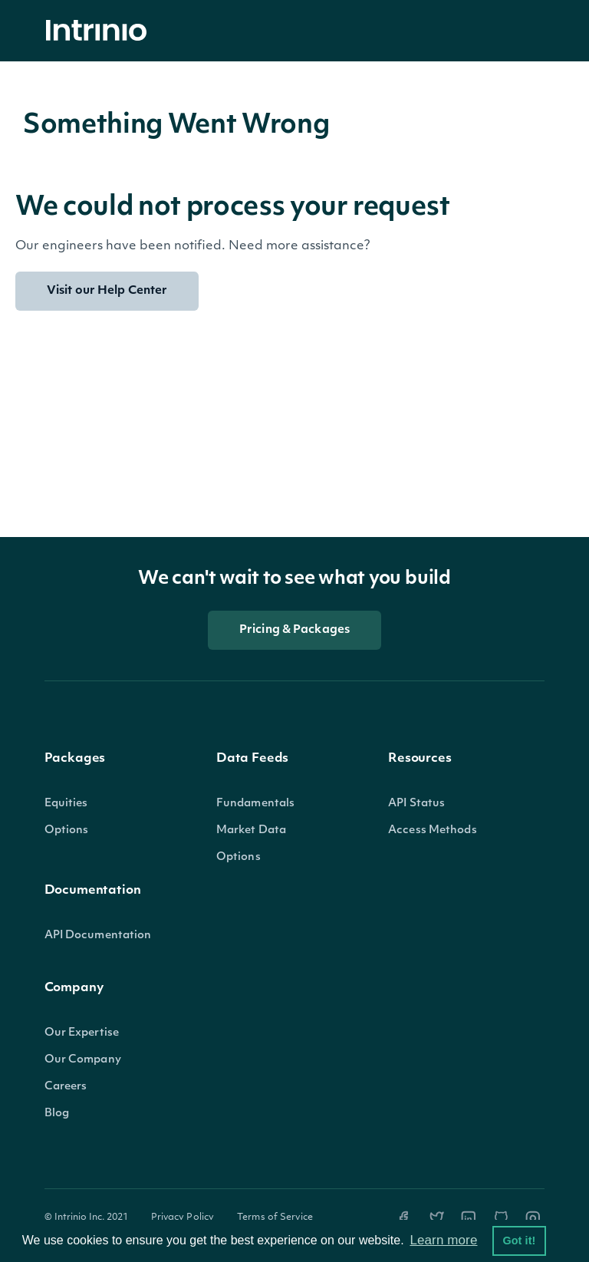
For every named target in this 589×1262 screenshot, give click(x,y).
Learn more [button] (443, 1240)
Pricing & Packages (294, 630)
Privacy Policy (183, 1217)
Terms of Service (275, 1217)
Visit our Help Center (107, 291)
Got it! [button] (518, 1240)
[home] (100, 31)
